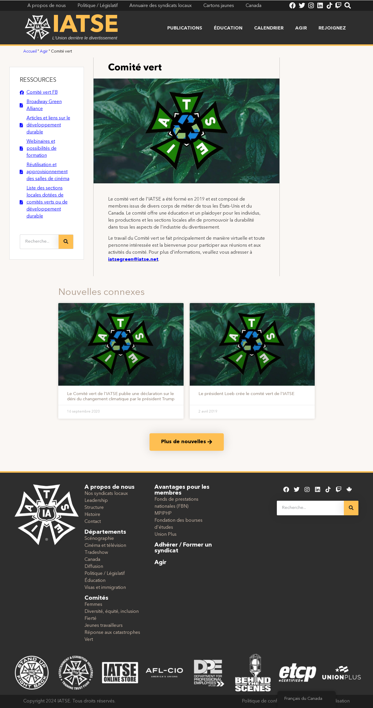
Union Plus (165, 534)
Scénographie (99, 538)
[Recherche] (66, 242)
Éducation (228, 28)
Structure (94, 507)
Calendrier (269, 28)
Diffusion (94, 566)
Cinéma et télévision (105, 545)
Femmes (93, 604)
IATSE (85, 26)
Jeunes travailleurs (104, 625)
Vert (89, 639)
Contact (93, 521)
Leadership (96, 500)
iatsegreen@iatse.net (133, 259)
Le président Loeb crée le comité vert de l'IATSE (246, 394)
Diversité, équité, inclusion (112, 611)
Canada (92, 559)
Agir (301, 28)
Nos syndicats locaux (106, 493)
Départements (105, 532)
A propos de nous (110, 487)
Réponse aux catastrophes (112, 632)
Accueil (30, 51)
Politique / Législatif (105, 573)
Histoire (92, 514)
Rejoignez (332, 28)
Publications (184, 28)
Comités (96, 598)
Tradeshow (96, 552)
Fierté (90, 618)
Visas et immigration (105, 587)
